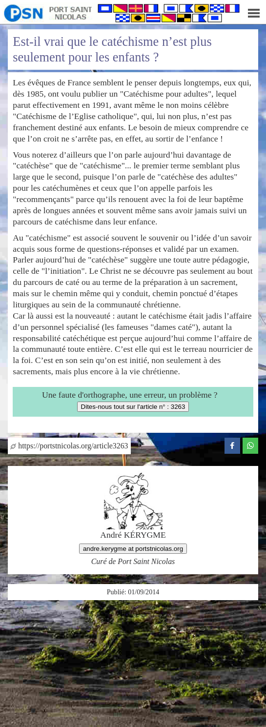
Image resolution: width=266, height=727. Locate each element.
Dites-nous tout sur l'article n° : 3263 (133, 406)
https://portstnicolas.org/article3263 (69, 446)
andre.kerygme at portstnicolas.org (133, 548)
